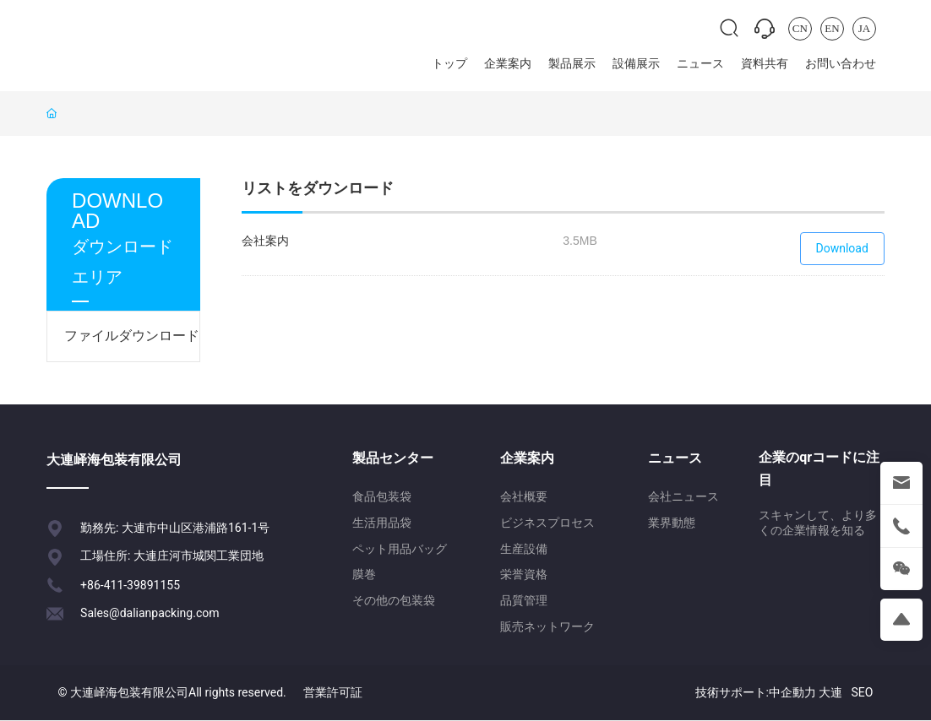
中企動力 (792, 692)
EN (832, 28)
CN (800, 28)
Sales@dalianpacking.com (149, 613)
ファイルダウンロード (131, 335)
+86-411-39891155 (130, 585)
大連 (830, 692)
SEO (862, 692)
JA (864, 28)
